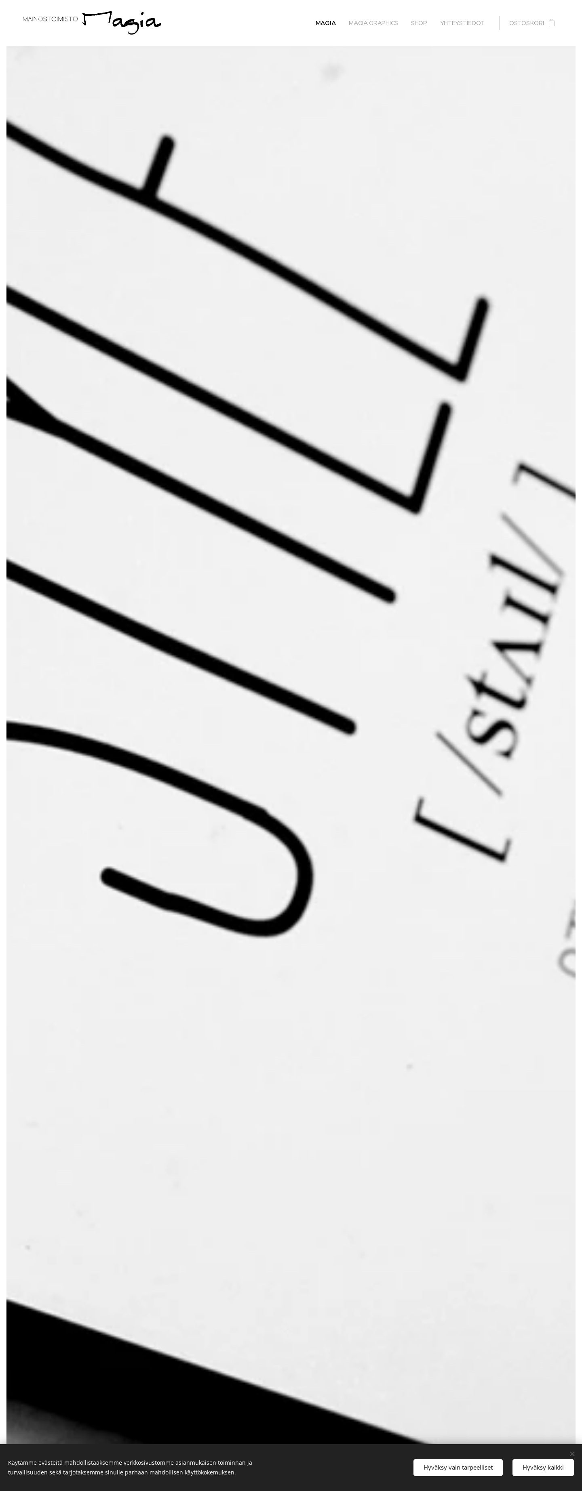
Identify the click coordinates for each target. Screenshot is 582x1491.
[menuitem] (323, 23)
